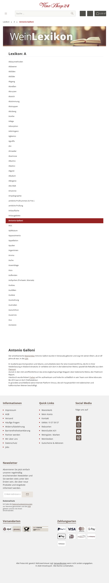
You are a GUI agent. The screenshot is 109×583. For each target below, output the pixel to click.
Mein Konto (47, 414)
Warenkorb (47, 410)
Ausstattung (14, 300)
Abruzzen (12, 91)
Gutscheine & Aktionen (52, 443)
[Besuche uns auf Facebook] (91, 418)
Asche (11, 260)
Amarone (12, 191)
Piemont (12, 369)
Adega (11, 121)
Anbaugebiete (14, 215)
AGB (7, 414)
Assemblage (14, 265)
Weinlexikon (47, 438)
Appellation (13, 240)
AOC (10, 225)
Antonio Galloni (16, 220)
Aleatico (12, 166)
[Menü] (6, 13)
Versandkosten (60, 563)
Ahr (10, 146)
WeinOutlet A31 (49, 430)
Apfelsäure (13, 230)
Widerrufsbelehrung (15, 426)
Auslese (12, 295)
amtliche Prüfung (16, 205)
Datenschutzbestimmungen (22, 504)
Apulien (12, 245)
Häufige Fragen (12, 422)
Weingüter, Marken (51, 434)
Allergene (12, 181)
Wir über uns (11, 438)
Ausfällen (12, 290)
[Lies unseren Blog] (91, 438)
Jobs (7, 447)
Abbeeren (13, 66)
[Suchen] (72, 13)
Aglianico (12, 136)
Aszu (10, 270)
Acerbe (11, 116)
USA (26, 358)
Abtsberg (12, 111)
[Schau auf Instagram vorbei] (91, 425)
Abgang (12, 81)
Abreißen (12, 86)
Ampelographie (15, 196)
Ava (10, 320)
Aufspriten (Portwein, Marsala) (21, 280)
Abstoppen (13, 106)
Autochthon (14, 310)
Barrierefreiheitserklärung (17, 430)
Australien (13, 305)
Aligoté (11, 171)
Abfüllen (12, 71)
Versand (9, 418)
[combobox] (42, 13)
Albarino (12, 161)
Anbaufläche (14, 210)
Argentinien (13, 250)
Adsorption (13, 126)
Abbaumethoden (16, 62)
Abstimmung (14, 101)
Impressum (10, 410)
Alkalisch (12, 176)
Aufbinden (13, 275)
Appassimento (15, 235)
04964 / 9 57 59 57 (50, 422)
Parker (32, 377)
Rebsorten (46, 426)
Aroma (11, 255)
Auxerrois (13, 315)
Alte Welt (12, 186)
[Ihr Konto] (90, 13)
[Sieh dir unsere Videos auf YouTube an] (91, 431)
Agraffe (12, 141)
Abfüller (12, 76)
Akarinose (13, 156)
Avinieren (12, 325)
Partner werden (12, 434)
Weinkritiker (30, 356)
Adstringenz (14, 131)
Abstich (12, 96)
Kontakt (45, 418)
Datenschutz (11, 443)
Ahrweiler (12, 151)
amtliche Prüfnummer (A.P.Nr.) (21, 201)
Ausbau (12, 285)
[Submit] (27, 494)
